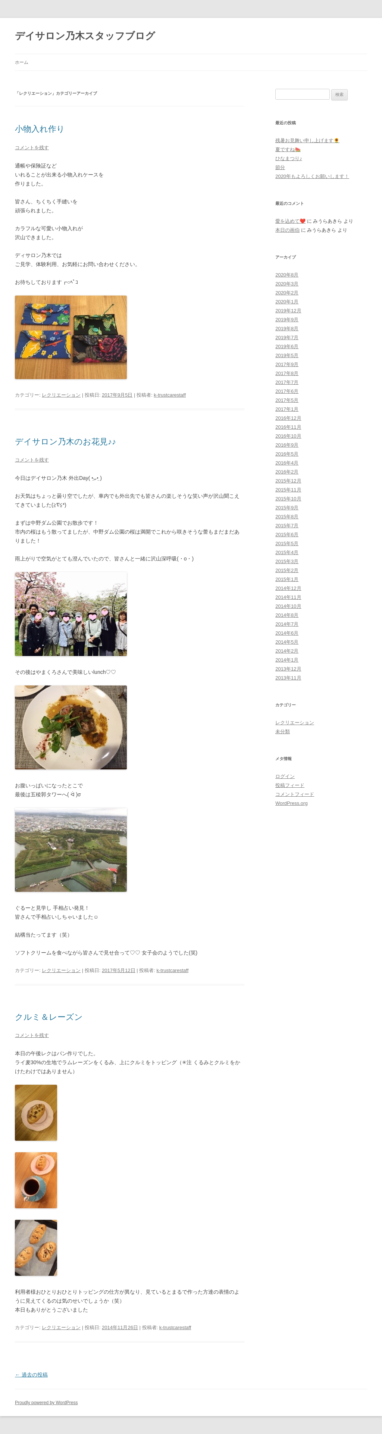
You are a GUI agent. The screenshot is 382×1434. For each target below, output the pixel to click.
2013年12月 (288, 669)
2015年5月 (286, 543)
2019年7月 (286, 337)
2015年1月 (286, 579)
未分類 (282, 731)
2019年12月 (288, 310)
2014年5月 (286, 642)
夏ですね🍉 (288, 149)
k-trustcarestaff (170, 395)
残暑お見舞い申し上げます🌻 (307, 140)
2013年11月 (288, 678)
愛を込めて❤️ (290, 221)
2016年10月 (288, 436)
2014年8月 (286, 615)
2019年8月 (286, 328)
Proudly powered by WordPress (46, 1402)
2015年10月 (288, 499)
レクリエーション (61, 395)
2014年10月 (288, 606)
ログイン (285, 776)
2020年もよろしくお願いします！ (312, 176)
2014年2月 (286, 651)
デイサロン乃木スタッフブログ (85, 35)
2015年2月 (286, 570)
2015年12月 (288, 481)
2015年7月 (286, 525)
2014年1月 (286, 660)
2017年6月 (286, 391)
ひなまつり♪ (288, 158)
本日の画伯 (287, 230)
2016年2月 (286, 472)
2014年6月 (286, 633)
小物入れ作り (40, 129)
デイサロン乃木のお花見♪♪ (65, 441)
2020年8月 (286, 275)
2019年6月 (286, 346)
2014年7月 (286, 624)
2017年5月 (286, 400)
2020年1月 (286, 301)
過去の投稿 (31, 1375)
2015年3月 (286, 561)
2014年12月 (288, 588)
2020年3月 (286, 284)
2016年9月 (286, 445)
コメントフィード (294, 794)
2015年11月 (288, 490)
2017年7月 (286, 382)
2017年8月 (286, 373)
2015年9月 (286, 507)
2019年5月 (286, 355)
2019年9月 (286, 319)
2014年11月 (288, 597)
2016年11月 (288, 427)
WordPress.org (291, 803)
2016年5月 (286, 454)
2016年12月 (288, 418)
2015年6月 (286, 534)
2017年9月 (286, 364)
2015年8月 (286, 516)
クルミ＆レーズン (49, 1017)
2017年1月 (286, 409)
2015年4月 (286, 552)
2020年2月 (286, 293)
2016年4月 (286, 463)
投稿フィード (289, 785)
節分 (280, 167)
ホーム (21, 62)
